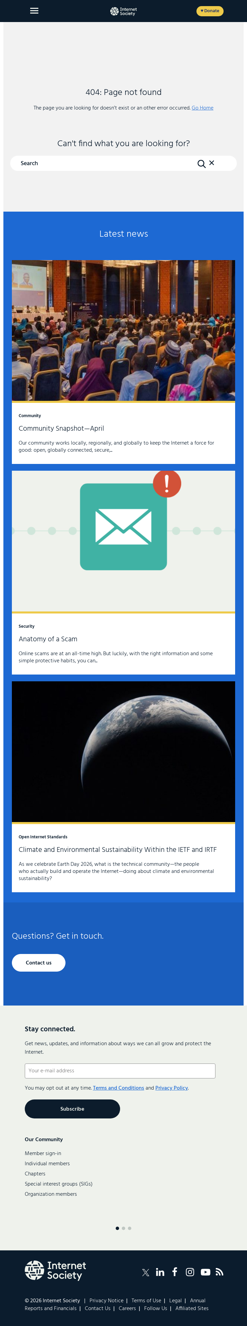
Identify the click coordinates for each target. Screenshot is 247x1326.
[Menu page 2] (123, 1228)
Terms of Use (146, 1300)
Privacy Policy (171, 1088)
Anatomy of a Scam (123, 573)
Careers (127, 1308)
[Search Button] (201, 164)
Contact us (39, 963)
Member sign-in (43, 1153)
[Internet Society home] (123, 11)
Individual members (47, 1163)
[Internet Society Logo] (55, 1271)
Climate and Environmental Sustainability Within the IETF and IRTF (123, 786)
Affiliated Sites (192, 1308)
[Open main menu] (34, 10)
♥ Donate (210, 11)
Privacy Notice (107, 1300)
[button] (211, 166)
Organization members (51, 1194)
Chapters (35, 1174)
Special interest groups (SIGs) (59, 1184)
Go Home (202, 108)
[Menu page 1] (117, 1228)
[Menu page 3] (129, 1228)
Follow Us (155, 1308)
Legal (175, 1300)
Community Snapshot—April (123, 362)
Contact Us (98, 1308)
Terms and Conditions (118, 1088)
